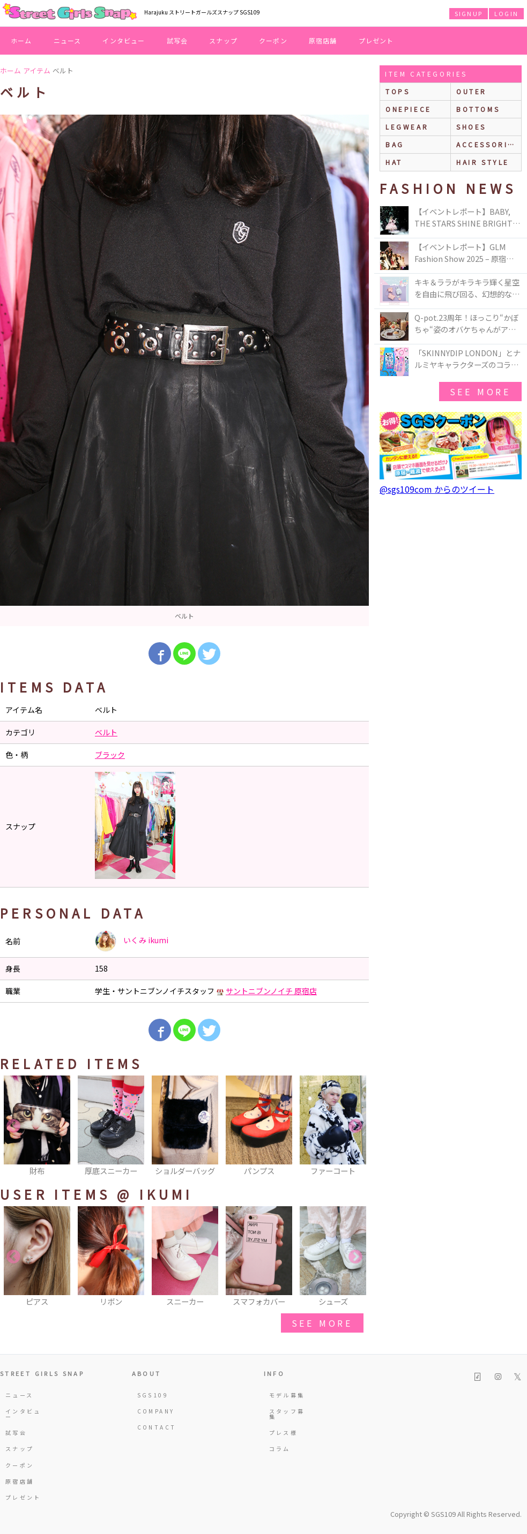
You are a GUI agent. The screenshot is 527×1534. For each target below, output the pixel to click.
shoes (471, 126)
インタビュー (123, 40)
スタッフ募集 (287, 1413)
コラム (280, 1449)
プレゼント (376, 40)
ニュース (67, 40)
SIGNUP (469, 13)
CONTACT (156, 1427)
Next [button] (355, 1126)
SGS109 (152, 1395)
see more (322, 1323)
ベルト (106, 732)
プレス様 (283, 1432)
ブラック (110, 754)
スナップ (223, 40)
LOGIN (506, 13)
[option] (184, 370)
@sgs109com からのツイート (437, 489)
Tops (397, 91)
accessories (487, 144)
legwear (406, 126)
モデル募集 (287, 1395)
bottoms (478, 109)
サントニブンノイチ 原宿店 (271, 991)
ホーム (21, 40)
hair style (482, 162)
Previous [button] (13, 1126)
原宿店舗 (323, 40)
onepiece (408, 109)
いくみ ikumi (131, 941)
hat (394, 162)
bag (394, 144)
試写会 (177, 40)
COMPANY (156, 1411)
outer (471, 91)
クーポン (273, 40)
